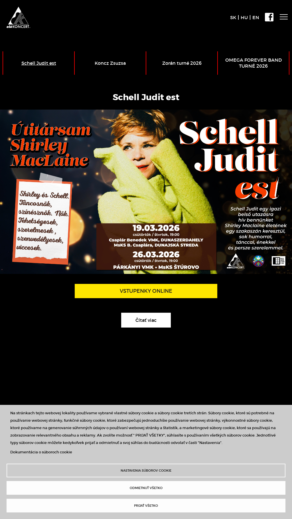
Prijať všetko (146, 506)
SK (233, 17)
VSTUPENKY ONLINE (146, 291)
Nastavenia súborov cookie (146, 470)
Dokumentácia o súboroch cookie (41, 452)
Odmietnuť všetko (146, 488)
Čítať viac (153, 322)
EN (255, 17)
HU (244, 17)
